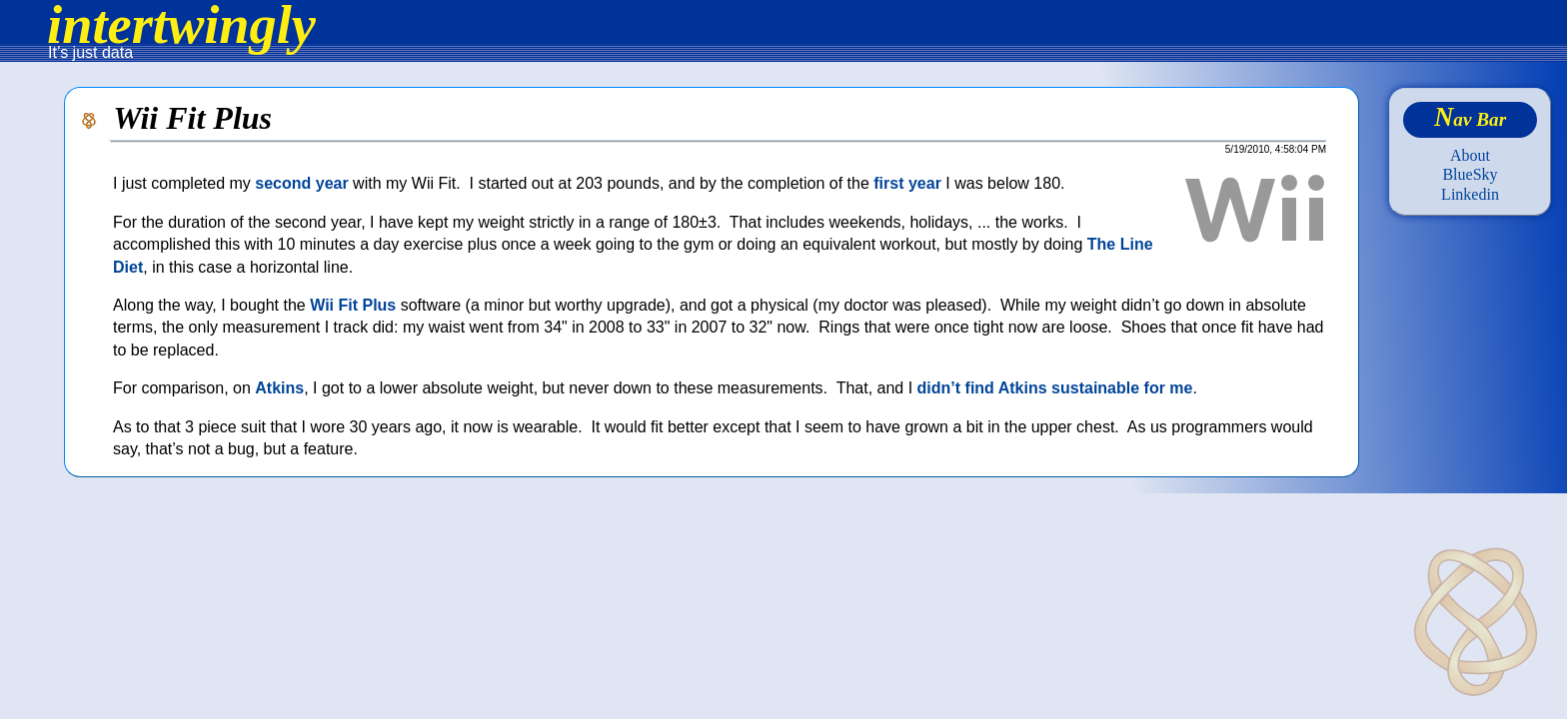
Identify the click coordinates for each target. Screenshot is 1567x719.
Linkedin (1470, 194)
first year (907, 183)
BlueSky (1469, 174)
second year (301, 183)
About (1470, 155)
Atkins (279, 387)
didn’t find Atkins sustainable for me (1055, 387)
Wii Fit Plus (353, 305)
